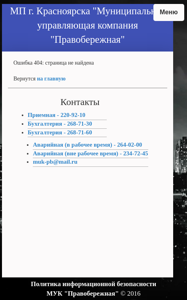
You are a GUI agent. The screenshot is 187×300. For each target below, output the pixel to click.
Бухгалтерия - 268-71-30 (60, 123)
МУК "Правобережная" (83, 293)
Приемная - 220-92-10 (56, 115)
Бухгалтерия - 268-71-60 (60, 132)
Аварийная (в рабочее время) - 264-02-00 (87, 144)
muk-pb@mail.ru (55, 162)
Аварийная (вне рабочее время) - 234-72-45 (90, 153)
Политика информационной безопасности (93, 284)
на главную (51, 79)
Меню (169, 12)
